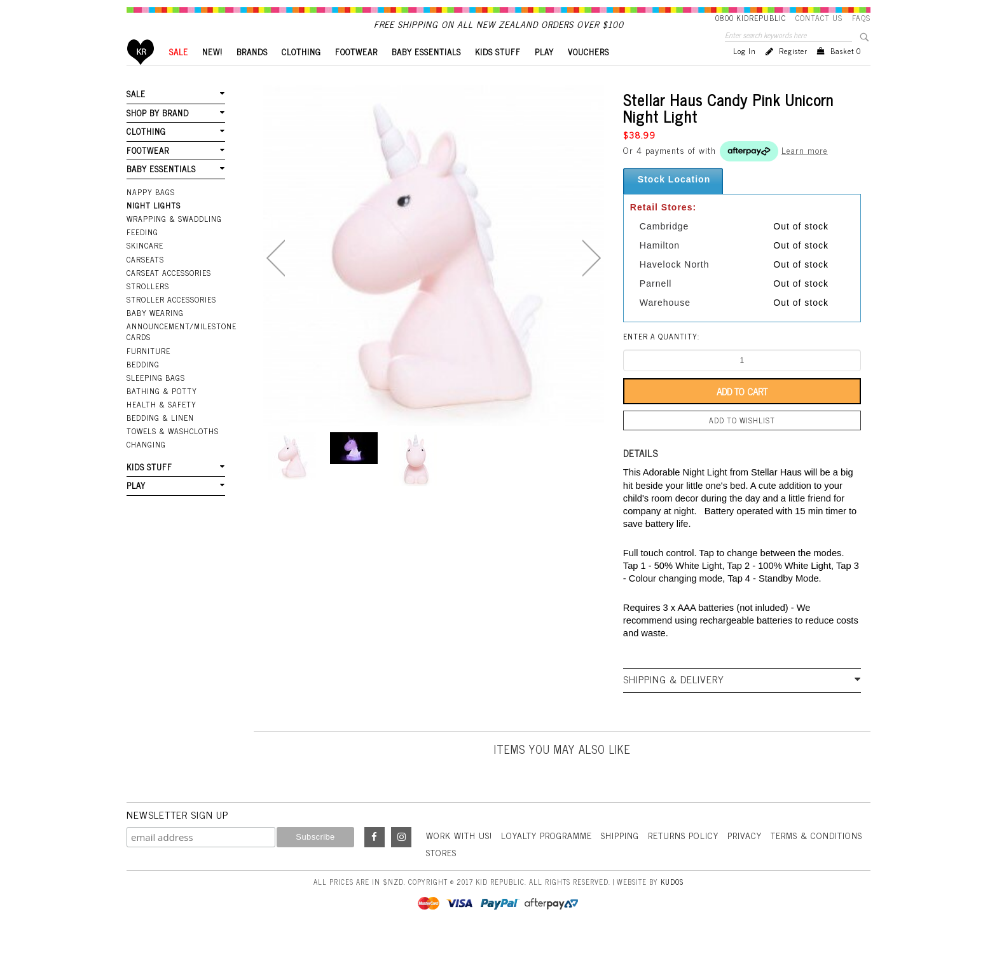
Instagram (401, 859)
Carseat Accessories (169, 294)
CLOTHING (301, 73)
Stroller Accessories (171, 321)
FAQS (861, 17)
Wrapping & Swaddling (174, 240)
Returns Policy (683, 856)
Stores (441, 873)
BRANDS (252, 73)
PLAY (544, 73)
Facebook (374, 859)
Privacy (744, 856)
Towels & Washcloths (173, 452)
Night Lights (154, 227)
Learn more (804, 170)
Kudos (672, 903)
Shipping (620, 856)
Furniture (148, 372)
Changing (146, 466)
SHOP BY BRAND (158, 134)
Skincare (145, 267)
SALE (178, 73)
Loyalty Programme (546, 856)
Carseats (145, 281)
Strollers (148, 307)
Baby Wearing (155, 334)
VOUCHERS (588, 73)
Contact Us (818, 17)
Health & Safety (161, 426)
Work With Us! (459, 856)
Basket (845, 72)
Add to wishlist (742, 441)
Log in (744, 72)
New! (212, 73)
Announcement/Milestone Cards (176, 353)
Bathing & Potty (162, 412)
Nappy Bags (151, 213)
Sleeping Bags (156, 399)
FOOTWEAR (356, 73)
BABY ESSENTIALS (426, 73)
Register (793, 72)
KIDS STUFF (498, 73)
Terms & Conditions (816, 856)
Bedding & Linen (160, 439)
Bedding (143, 385)
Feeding (142, 253)
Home (141, 73)
